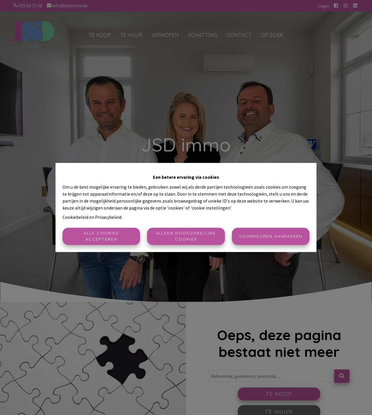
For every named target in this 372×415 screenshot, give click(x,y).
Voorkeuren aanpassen (271, 236)
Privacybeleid (108, 217)
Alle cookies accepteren (101, 236)
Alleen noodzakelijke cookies (186, 236)
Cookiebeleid (75, 217)
